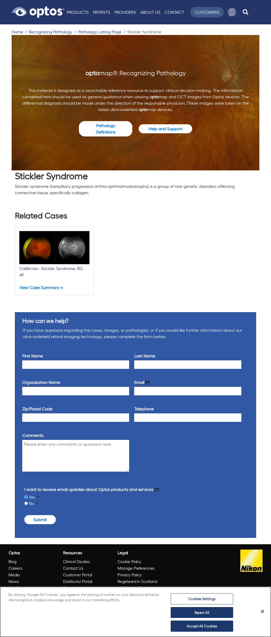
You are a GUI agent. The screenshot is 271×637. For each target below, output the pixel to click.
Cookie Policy (129, 561)
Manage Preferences (136, 568)
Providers (125, 12)
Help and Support (165, 128)
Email (139, 382)
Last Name (144, 355)
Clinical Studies (76, 561)
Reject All (202, 612)
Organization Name (41, 382)
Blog (12, 561)
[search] (245, 12)
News (13, 581)
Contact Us (73, 568)
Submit (40, 519)
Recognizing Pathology (50, 31)
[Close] (262, 611)
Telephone (144, 408)
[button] (232, 12)
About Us (150, 12)
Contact (174, 12)
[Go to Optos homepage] (38, 11)
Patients (101, 12)
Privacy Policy (130, 574)
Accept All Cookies (202, 626)
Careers (15, 568)
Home (17, 31)
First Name (32, 355)
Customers (207, 12)
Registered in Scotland (137, 581)
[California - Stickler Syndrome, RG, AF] (54, 261)
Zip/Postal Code (37, 408)
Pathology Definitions (105, 128)
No (32, 503)
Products (78, 12)
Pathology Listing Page (99, 31)
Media (14, 574)
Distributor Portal (77, 581)
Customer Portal (77, 574)
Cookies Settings (201, 599)
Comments (32, 435)
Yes (32, 496)
